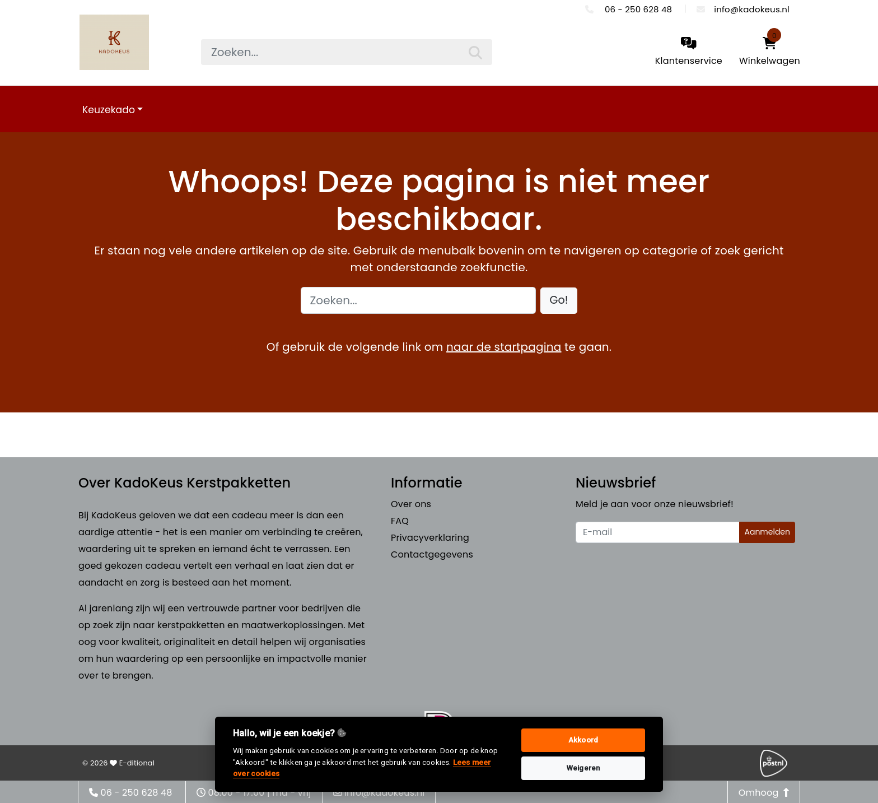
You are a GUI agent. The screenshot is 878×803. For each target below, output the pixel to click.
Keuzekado (108, 110)
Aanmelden (767, 531)
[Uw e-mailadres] (658, 532)
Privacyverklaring (430, 537)
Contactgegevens (432, 554)
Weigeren (583, 768)
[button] (559, 300)
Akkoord (583, 740)
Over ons (411, 504)
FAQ (400, 520)
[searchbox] (346, 52)
